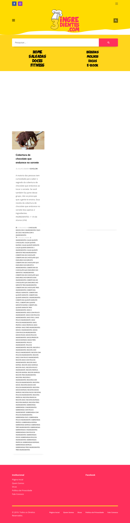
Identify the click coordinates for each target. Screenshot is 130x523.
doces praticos (32, 337)
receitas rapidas (32, 400)
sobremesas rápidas (31, 442)
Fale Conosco (18, 494)
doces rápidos (21, 340)
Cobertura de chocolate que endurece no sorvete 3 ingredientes (27, 270)
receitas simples (22, 402)
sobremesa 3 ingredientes (26, 407)
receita (29, 347)
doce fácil (31, 317)
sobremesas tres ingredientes (28, 447)
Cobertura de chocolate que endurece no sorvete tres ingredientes (27, 282)
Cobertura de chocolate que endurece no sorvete (27, 159)
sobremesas (35, 427)
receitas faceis (28, 392)
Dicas (14, 486)
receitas (19, 377)
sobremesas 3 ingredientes (26, 430)
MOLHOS (92, 57)
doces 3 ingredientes (24, 330)
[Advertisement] (65, 96)
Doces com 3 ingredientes (26, 230)
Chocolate (33, 227)
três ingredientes (23, 450)
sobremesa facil (22, 417)
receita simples (34, 372)
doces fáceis (20, 335)
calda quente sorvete (30, 245)
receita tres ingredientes (26, 375)
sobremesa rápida (29, 422)
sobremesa (31, 405)
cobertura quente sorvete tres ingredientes (26, 307)
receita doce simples (30, 365)
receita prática (32, 370)
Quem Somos (18, 483)
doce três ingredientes (31, 327)
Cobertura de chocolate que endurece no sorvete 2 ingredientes (27, 265)
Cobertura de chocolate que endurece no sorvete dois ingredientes (27, 277)
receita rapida (21, 372)
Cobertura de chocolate (25, 255)
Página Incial (17, 479)
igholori (34, 169)
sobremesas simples (23, 445)
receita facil (21, 367)
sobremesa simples (23, 425)
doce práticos (27, 325)
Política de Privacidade (22, 490)
